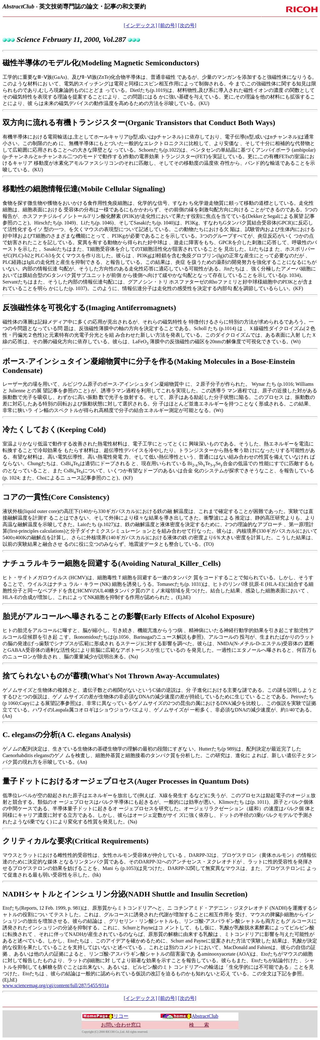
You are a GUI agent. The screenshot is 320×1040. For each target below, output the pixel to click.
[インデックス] (140, 25)
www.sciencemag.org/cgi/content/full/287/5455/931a (55, 985)
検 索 (199, 1024)
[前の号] (167, 25)
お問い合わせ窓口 (121, 1024)
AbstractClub (189, 1016)
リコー (105, 1016)
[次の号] (187, 25)
